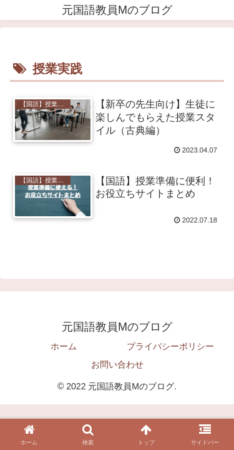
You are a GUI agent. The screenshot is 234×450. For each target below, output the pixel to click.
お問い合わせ (117, 364)
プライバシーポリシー (170, 346)
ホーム (64, 346)
